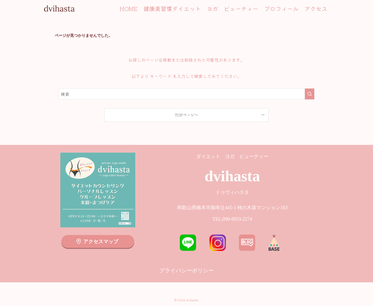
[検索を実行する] (309, 93)
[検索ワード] (186, 93)
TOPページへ (186, 115)
